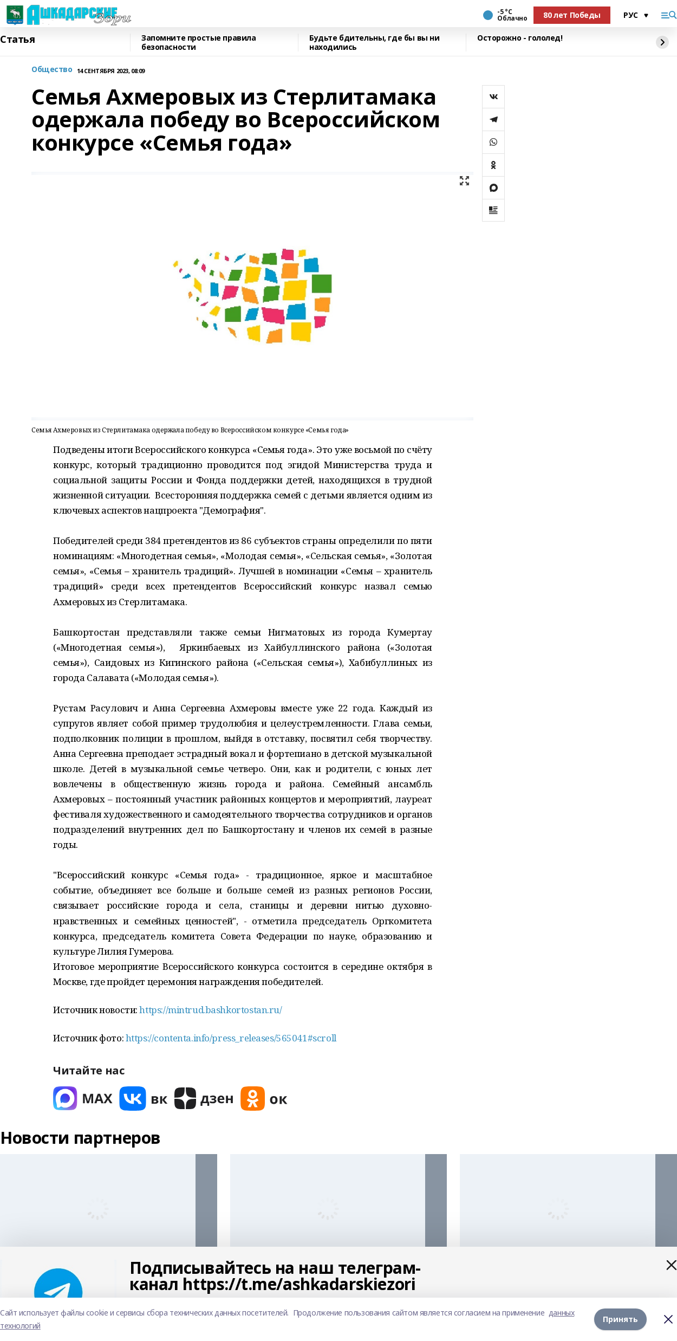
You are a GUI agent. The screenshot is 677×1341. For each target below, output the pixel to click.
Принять (620, 1319)
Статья (17, 40)
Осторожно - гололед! (520, 38)
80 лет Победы (572, 15)
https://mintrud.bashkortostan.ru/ (210, 1009)
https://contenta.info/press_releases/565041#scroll (231, 1038)
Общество (52, 69)
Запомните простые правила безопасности (198, 42)
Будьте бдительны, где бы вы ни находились (374, 42)
